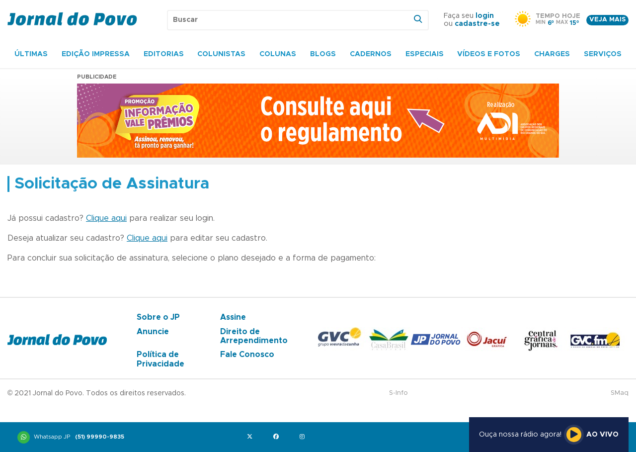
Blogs (323, 54)
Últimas (31, 54)
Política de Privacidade (160, 359)
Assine (233, 317)
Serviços (603, 54)
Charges (552, 54)
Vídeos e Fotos (488, 54)
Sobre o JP (158, 317)
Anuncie (153, 332)
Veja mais (607, 19)
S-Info (398, 393)
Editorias (164, 54)
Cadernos (371, 54)
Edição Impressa (96, 54)
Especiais (424, 54)
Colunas (277, 54)
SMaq (620, 393)
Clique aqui (106, 218)
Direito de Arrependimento (254, 336)
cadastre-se (477, 23)
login (485, 15)
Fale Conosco (247, 355)
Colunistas (221, 54)
